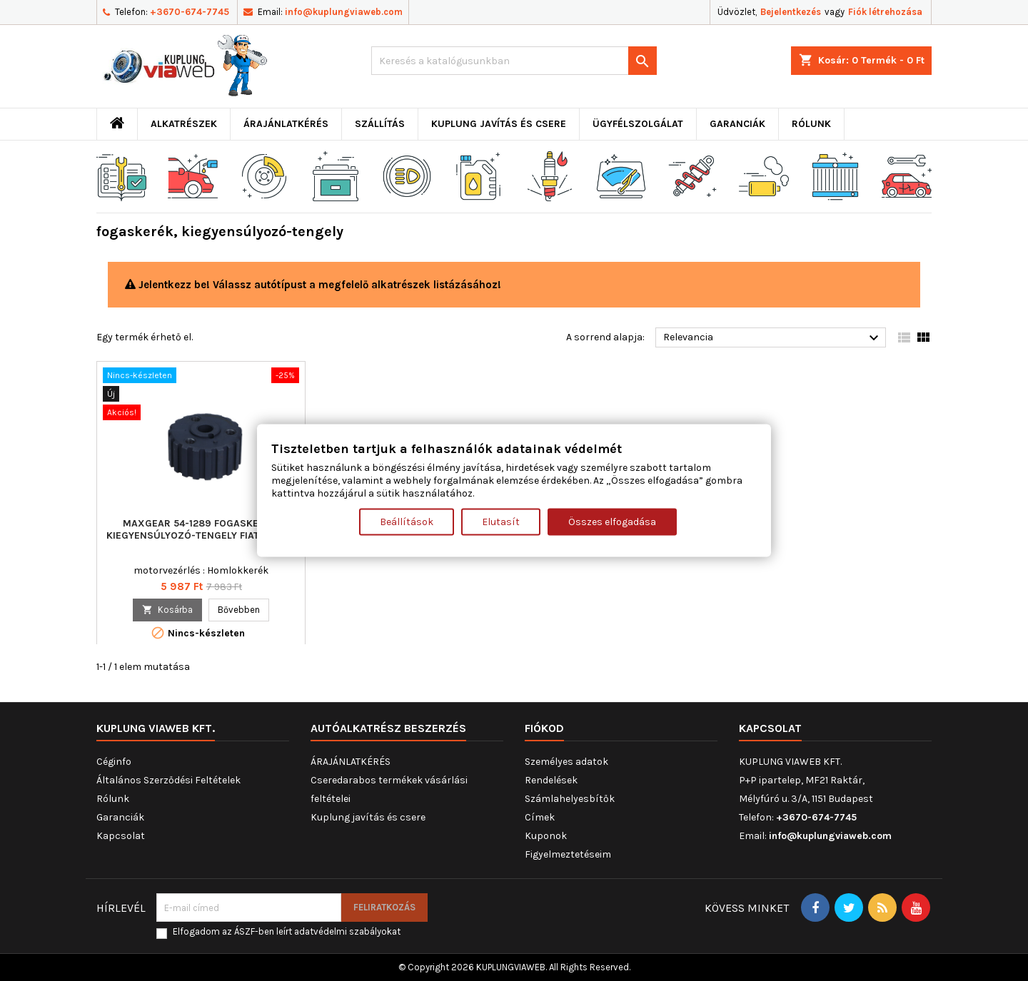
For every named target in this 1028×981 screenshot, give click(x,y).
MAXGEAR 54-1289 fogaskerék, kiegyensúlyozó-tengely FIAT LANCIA (201, 529)
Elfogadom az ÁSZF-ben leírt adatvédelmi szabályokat (286, 931)
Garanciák (737, 124)
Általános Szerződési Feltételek (168, 780)
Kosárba (167, 609)
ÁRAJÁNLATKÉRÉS (285, 124)
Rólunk (811, 124)
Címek (540, 817)
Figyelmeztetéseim (568, 854)
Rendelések (551, 780)
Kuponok (546, 836)
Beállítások (406, 522)
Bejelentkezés (790, 11)
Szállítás (380, 124)
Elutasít (501, 522)
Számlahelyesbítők (570, 799)
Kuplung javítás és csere (498, 124)
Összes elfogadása (612, 522)
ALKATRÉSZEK (184, 124)
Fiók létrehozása (885, 11)
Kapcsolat (120, 836)
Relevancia (772, 338)
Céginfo (113, 762)
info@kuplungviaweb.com (344, 11)
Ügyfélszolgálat (638, 124)
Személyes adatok (566, 762)
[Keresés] (514, 60)
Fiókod (544, 728)
